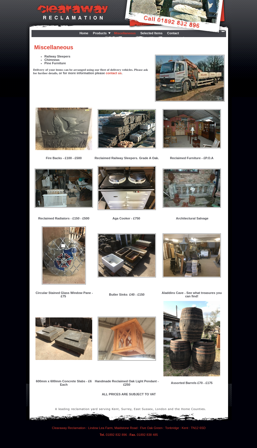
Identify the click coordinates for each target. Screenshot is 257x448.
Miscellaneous (125, 33)
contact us (114, 73)
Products (100, 33)
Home (83, 33)
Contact (173, 33)
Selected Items (151, 33)
